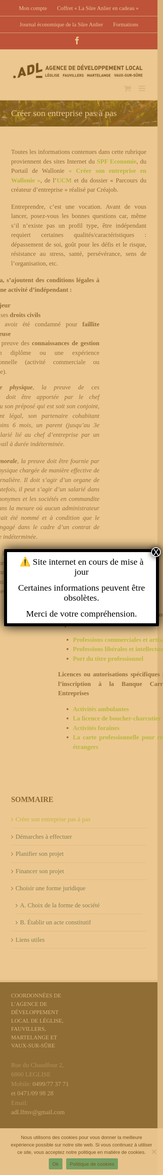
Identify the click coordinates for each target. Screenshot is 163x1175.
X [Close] (156, 552)
